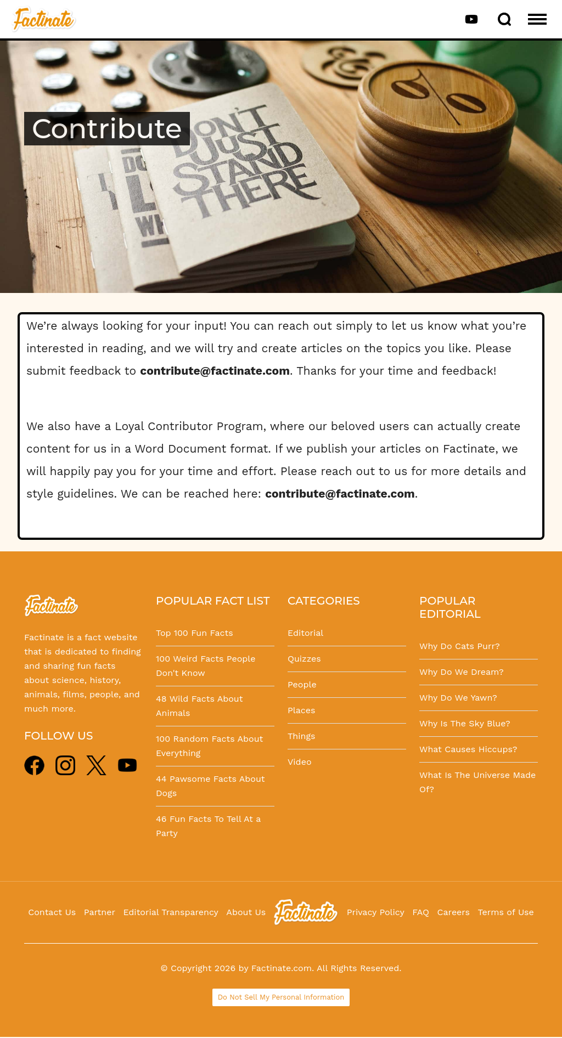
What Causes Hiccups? (468, 749)
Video (300, 762)
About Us (246, 912)
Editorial (305, 633)
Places (301, 710)
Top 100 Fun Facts (194, 633)
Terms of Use (506, 912)
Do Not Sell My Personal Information (281, 997)
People (302, 684)
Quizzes (304, 658)
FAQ (420, 912)
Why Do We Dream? (461, 672)
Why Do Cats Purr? (459, 646)
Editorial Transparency (170, 912)
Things (301, 736)
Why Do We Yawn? (458, 697)
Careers (453, 912)
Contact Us (52, 912)
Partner (99, 912)
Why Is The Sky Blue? (464, 723)
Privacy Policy (375, 912)
